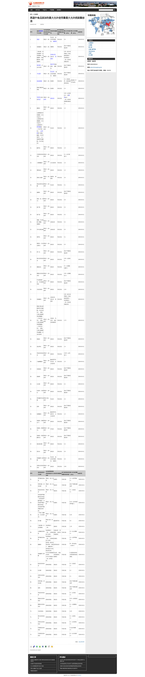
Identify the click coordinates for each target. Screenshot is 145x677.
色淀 (39, 99)
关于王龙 (38, 9)
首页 (32, 9)
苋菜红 (39, 97)
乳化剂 (52, 71)
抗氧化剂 (53, 54)
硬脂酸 (39, 127)
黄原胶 (39, 65)
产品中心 (45, 9)
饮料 (45, 99)
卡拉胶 (39, 73)
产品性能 (52, 9)
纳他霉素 (39, 81)
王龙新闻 (35, 14)
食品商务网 (81, 641)
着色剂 (52, 98)
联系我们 (59, 9)
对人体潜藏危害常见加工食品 (37, 666)
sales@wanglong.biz (96, 67)
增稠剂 (55, 41)
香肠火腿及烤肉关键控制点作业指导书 (68, 668)
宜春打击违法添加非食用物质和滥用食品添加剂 (70, 666)
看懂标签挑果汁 (34, 670)
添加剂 (41, 31)
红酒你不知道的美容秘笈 (36, 663)
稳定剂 (52, 64)
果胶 (38, 39)
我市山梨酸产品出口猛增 (36, 668)
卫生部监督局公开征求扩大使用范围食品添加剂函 (71, 663)
